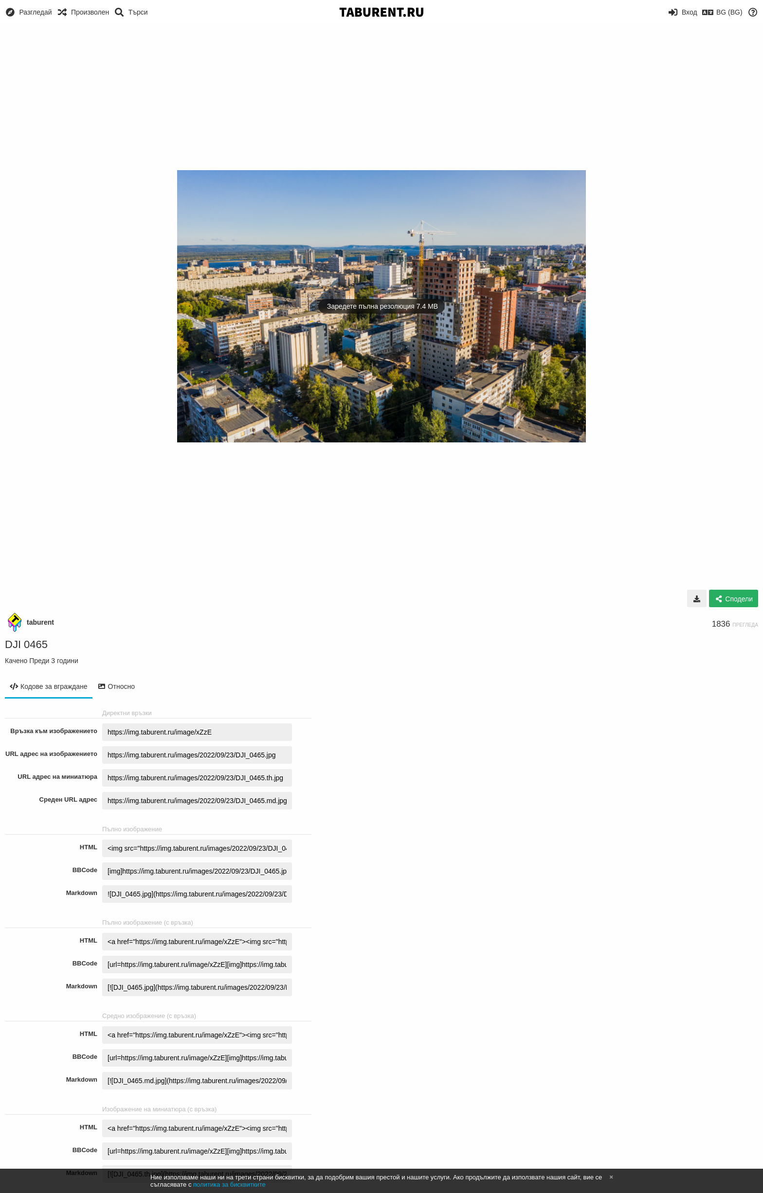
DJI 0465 (26, 644)
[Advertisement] (381, 97)
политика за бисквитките (229, 1184)
